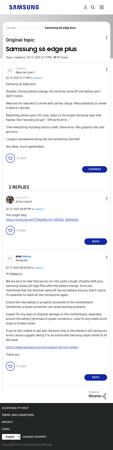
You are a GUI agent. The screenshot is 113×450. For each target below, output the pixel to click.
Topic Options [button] (100, 38)
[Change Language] (11, 437)
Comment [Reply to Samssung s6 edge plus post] (94, 169)
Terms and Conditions (18, 415)
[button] (100, 69)
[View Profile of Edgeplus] (21, 68)
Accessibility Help (15, 408)
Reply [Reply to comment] (96, 241)
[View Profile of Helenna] (26, 256)
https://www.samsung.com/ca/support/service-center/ (42, 347)
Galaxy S (38, 78)
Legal (6, 429)
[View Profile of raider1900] (22, 197)
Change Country (34, 436)
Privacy (7, 422)
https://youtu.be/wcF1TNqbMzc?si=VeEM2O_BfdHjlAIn (42, 219)
